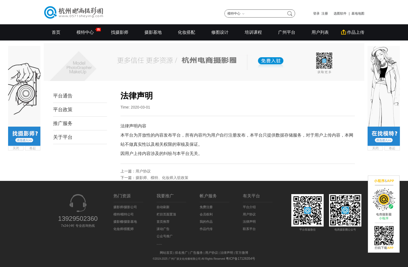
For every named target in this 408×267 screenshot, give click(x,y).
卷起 (32, 148)
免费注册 (206, 207)
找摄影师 (119, 32)
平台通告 (62, 96)
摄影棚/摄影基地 (125, 222)
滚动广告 (163, 229)
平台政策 (62, 109)
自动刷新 (163, 207)
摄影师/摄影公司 (125, 207)
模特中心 (86, 31)
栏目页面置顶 (166, 214)
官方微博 (241, 253)
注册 (324, 13)
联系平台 (249, 229)
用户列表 (320, 32)
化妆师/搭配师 (123, 229)
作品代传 (206, 229)
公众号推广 (165, 236)
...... (159, 243)
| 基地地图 (356, 13)
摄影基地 (153, 32)
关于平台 (62, 137)
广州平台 (286, 32)
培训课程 (253, 32)
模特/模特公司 (123, 214)
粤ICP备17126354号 (240, 259)
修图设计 (220, 32)
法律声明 (249, 222)
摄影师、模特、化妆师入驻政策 (162, 177)
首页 (56, 32)
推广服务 (62, 123)
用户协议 (143, 171)
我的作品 (206, 222)
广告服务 (196, 253)
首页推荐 (163, 222)
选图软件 (338, 13)
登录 (316, 13)
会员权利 (206, 214)
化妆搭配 (186, 32)
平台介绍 (249, 207)
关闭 (16, 148)
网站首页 (166, 253)
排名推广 (181, 253)
